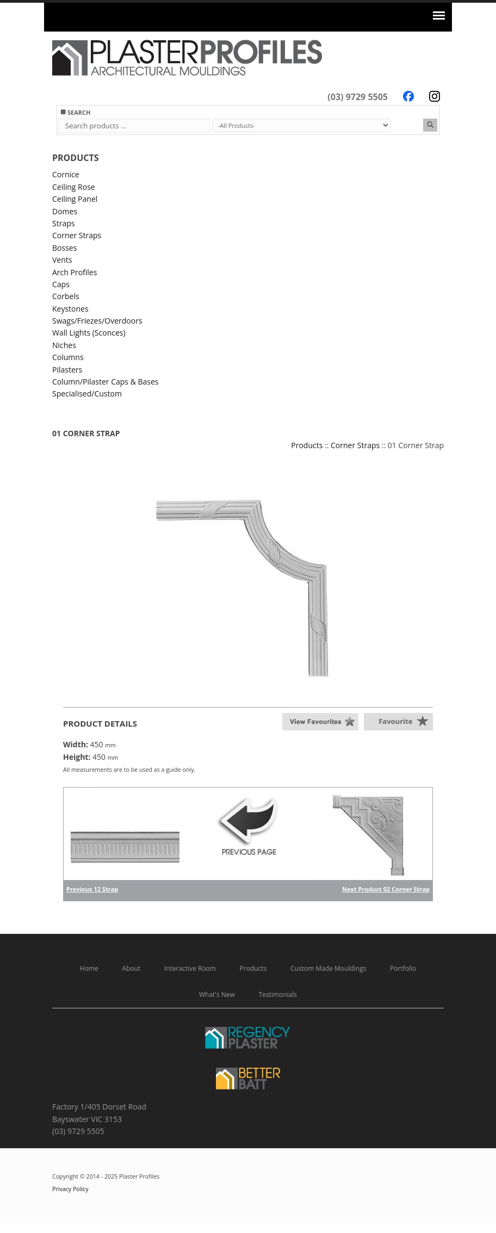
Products (307, 445)
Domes (64, 211)
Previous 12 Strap (92, 889)
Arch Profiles (74, 272)
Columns (68, 357)
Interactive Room (190, 968)
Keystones (70, 308)
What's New (217, 994)
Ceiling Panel (74, 199)
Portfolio (403, 968)
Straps (63, 223)
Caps (61, 284)
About (131, 968)
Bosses (64, 248)
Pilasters (67, 369)
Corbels (65, 296)
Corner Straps (76, 235)
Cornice (65, 174)
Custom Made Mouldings (328, 968)
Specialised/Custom (87, 393)
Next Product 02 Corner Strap (386, 889)
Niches (64, 345)
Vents (62, 260)
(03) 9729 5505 (357, 97)
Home (89, 968)
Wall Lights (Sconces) (89, 332)
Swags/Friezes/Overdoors (97, 320)
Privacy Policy (70, 1189)
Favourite (395, 721)
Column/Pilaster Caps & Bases (105, 381)
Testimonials (278, 994)
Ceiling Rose (73, 187)
